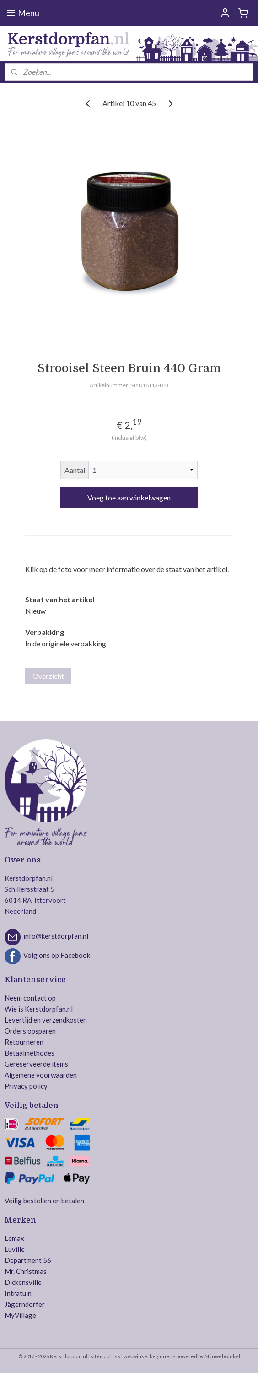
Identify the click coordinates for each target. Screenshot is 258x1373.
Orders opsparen (30, 1031)
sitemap (100, 1356)
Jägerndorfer (25, 1304)
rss (116, 1356)
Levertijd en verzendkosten (46, 1020)
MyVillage (20, 1315)
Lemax (14, 1238)
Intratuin (18, 1293)
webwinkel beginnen (148, 1356)
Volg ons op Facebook (56, 955)
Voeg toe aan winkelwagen (129, 497)
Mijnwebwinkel (222, 1356)
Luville (15, 1249)
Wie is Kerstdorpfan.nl (39, 1009)
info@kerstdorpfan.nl (55, 936)
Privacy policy (26, 1086)
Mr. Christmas (26, 1271)
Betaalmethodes (29, 1053)
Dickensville (23, 1282)
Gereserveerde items (36, 1064)
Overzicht (48, 676)
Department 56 (28, 1260)
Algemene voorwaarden (41, 1075)
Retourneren (24, 1042)
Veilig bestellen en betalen (44, 1200)
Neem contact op (30, 998)
